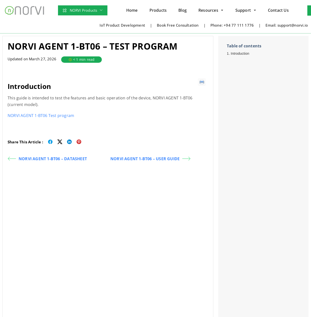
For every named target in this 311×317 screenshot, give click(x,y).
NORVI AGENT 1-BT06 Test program (41, 115)
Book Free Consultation (177, 25)
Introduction (240, 53)
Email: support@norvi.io (286, 25)
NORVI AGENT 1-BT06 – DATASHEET (47, 158)
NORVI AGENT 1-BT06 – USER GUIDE (150, 158)
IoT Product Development (122, 25)
